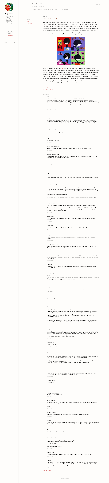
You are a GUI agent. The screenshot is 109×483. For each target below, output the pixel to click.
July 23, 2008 (50, 105)
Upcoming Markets (49, 9)
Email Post (48, 87)
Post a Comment (47, 470)
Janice (48, 165)
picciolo (49, 225)
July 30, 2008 (50, 456)
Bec (48, 420)
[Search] (98, 4)
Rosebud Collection (51, 154)
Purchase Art (39, 9)
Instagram (58, 9)
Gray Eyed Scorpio (51, 146)
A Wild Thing (50, 400)
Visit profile (9, 35)
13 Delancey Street (51, 244)
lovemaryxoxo (50, 380)
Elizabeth (49, 273)
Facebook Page (65, 9)
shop (63, 68)
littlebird (49, 216)
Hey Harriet (37, 3)
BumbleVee (50, 412)
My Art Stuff (29, 23)
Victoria (49, 307)
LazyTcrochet (50, 130)
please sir (49, 452)
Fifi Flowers (49, 298)
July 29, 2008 (50, 448)
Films (28, 21)
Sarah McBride (50, 437)
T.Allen (48, 264)
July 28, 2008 (50, 433)
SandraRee (49, 203)
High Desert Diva (51, 138)
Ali (47, 371)
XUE (48, 460)
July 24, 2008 (50, 231)
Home (33, 9)
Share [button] (28, 16)
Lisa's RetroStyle (51, 185)
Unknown (49, 96)
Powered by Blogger (63, 478)
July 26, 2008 (50, 416)
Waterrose (49, 429)
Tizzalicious (49, 342)
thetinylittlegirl (50, 110)
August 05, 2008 (50, 467)
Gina (48, 352)
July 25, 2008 (49, 387)
